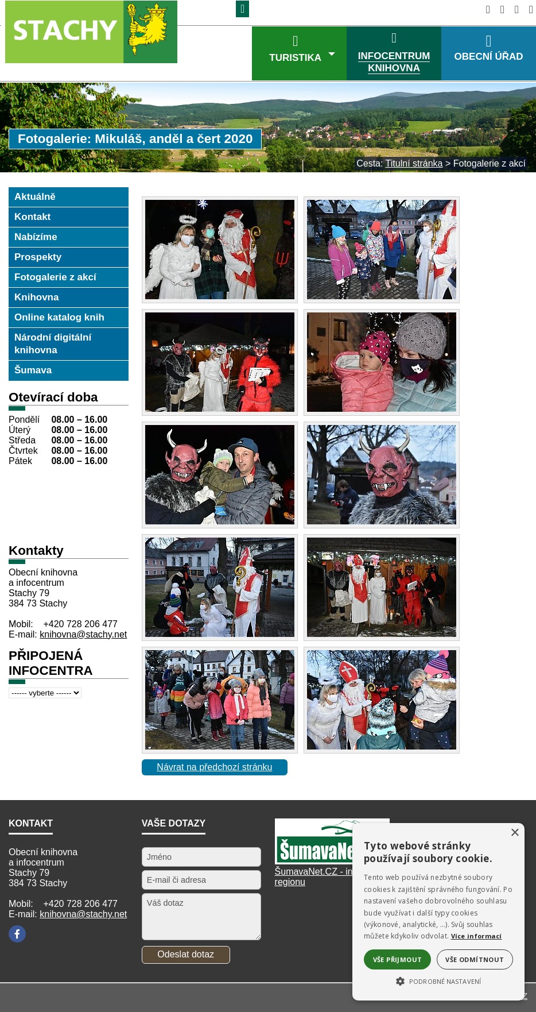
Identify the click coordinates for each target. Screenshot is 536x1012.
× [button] (514, 833)
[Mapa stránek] (513, 9)
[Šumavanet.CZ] (332, 861)
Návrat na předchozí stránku (214, 767)
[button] (438, 980)
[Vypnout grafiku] (499, 9)
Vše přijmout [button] (397, 959)
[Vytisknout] (528, 9)
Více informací (476, 936)
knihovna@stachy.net (83, 634)
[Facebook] (17, 934)
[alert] (438, 912)
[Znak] (242, 9)
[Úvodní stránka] (484, 9)
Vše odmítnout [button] (474, 959)
